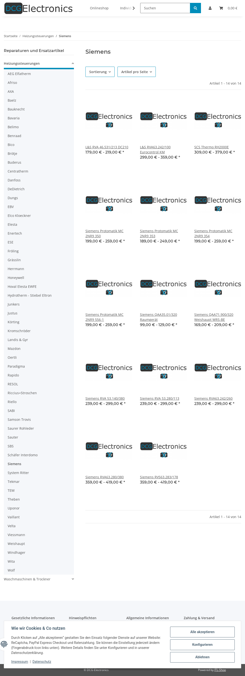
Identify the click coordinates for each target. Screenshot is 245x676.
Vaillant (14, 517)
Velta (12, 526)
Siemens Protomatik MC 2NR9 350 (104, 233)
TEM (11, 490)
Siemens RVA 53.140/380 (105, 398)
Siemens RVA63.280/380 (104, 477)
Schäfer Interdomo (23, 455)
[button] (39, 64)
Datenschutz (42, 662)
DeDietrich (16, 189)
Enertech (15, 233)
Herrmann (16, 268)
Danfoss (14, 180)
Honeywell (16, 277)
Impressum (20, 662)
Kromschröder (19, 331)
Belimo (13, 127)
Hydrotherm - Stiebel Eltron (30, 295)
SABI (11, 410)
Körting (13, 322)
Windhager (16, 552)
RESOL (13, 384)
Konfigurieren (202, 645)
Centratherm (18, 171)
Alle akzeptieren (202, 632)
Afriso (12, 82)
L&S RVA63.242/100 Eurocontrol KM (155, 149)
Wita (11, 561)
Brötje (12, 153)
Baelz (12, 100)
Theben (14, 499)
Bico (11, 144)
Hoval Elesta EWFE (22, 286)
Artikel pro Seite (134, 71)
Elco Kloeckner (19, 215)
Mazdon (14, 348)
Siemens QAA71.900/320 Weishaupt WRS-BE (213, 317)
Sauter (13, 437)
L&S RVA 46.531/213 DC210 (106, 147)
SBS (11, 446)
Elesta (12, 224)
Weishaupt (16, 543)
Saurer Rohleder (21, 428)
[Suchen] (165, 8)
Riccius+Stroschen (22, 393)
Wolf (11, 570)
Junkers (14, 304)
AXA (11, 91)
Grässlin (14, 260)
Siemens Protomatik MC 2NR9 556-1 (104, 317)
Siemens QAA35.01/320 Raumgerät (158, 317)
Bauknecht (16, 109)
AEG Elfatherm (19, 73)
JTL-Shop (220, 670)
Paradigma (16, 366)
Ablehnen (202, 657)
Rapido (13, 375)
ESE (10, 242)
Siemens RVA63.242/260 (213, 398)
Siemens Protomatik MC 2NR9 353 (159, 233)
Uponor (14, 508)
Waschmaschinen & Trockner (27, 579)
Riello (12, 401)
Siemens (14, 464)
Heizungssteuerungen (22, 63)
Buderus (14, 162)
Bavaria (14, 118)
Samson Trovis (19, 419)
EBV (11, 206)
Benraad (14, 135)
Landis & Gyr (18, 339)
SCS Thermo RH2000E (211, 147)
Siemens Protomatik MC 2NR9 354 (213, 233)
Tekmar (14, 481)
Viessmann (16, 534)
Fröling (13, 251)
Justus (12, 313)
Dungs (13, 198)
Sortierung (98, 71)
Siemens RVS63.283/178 (159, 477)
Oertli (12, 357)
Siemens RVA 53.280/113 (159, 398)
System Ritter (18, 472)
